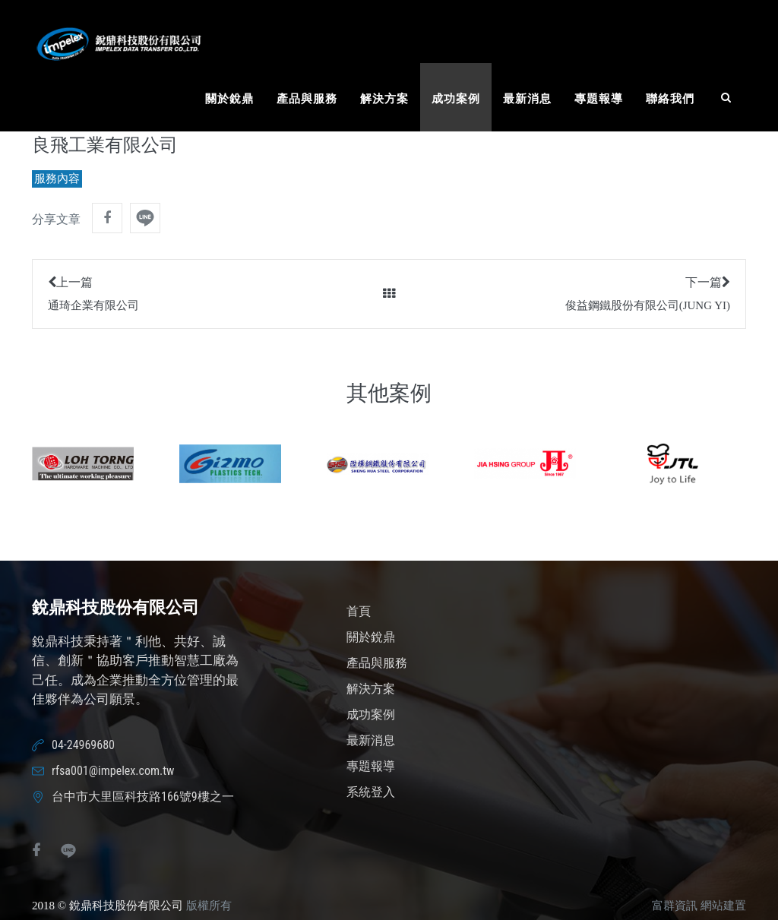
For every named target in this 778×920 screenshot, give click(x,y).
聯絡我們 (670, 99)
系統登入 (370, 792)
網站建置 (723, 905)
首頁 (358, 611)
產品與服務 (307, 99)
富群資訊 (674, 905)
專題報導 (598, 99)
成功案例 (456, 99)
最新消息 (527, 99)
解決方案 (384, 99)
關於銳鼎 (229, 99)
